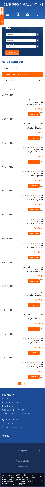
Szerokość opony (10, 32)
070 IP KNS (7, 214)
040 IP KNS (7, 142)
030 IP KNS (7, 119)
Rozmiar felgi (9, 44)
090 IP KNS (7, 262)
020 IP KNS (7, 95)
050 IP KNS (7, 166)
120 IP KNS (7, 357)
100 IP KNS (7, 310)
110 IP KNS (7, 333)
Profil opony (9, 38)
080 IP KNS (7, 238)
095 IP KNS (7, 286)
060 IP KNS (7, 190)
